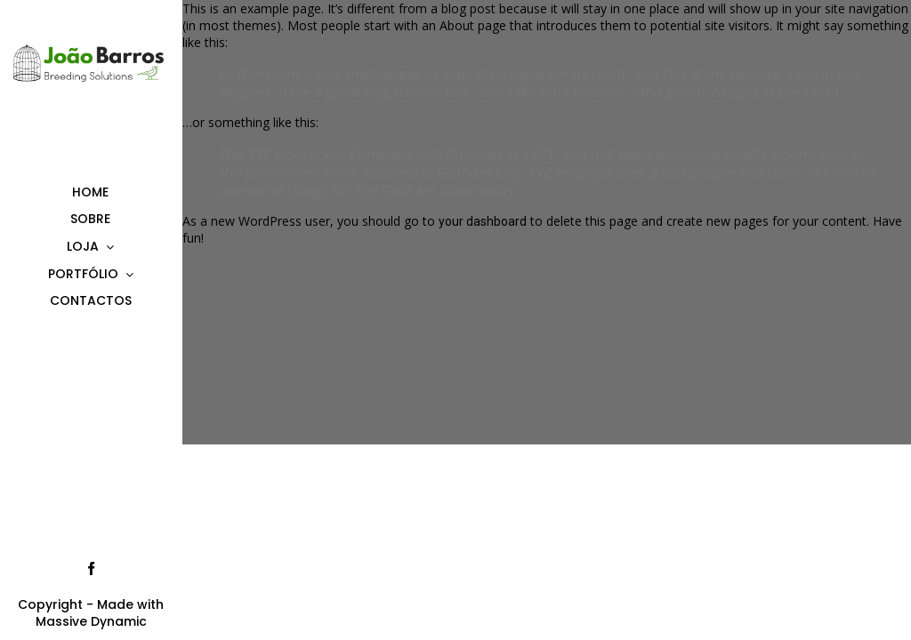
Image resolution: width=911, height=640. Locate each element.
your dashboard (483, 221)
